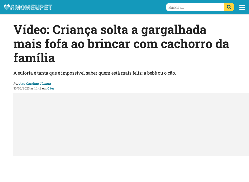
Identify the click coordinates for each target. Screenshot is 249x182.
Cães (50, 88)
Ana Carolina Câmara (35, 83)
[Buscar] (229, 7)
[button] (242, 7)
